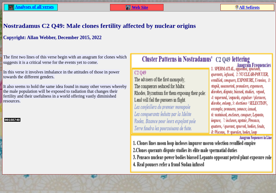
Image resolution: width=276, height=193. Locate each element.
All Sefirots (249, 7)
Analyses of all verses (34, 7)
